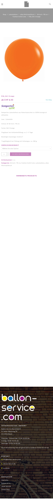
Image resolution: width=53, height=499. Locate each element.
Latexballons (13, 14)
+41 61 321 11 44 (9, 464)
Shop (4, 14)
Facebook (6, 468)
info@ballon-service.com (12, 459)
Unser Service (6, 486)
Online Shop (5, 489)
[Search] (50, 4)
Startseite (4, 480)
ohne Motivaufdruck (27, 14)
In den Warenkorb (20, 154)
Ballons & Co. (6, 483)
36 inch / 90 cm (42, 14)
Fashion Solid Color (19, 16)
